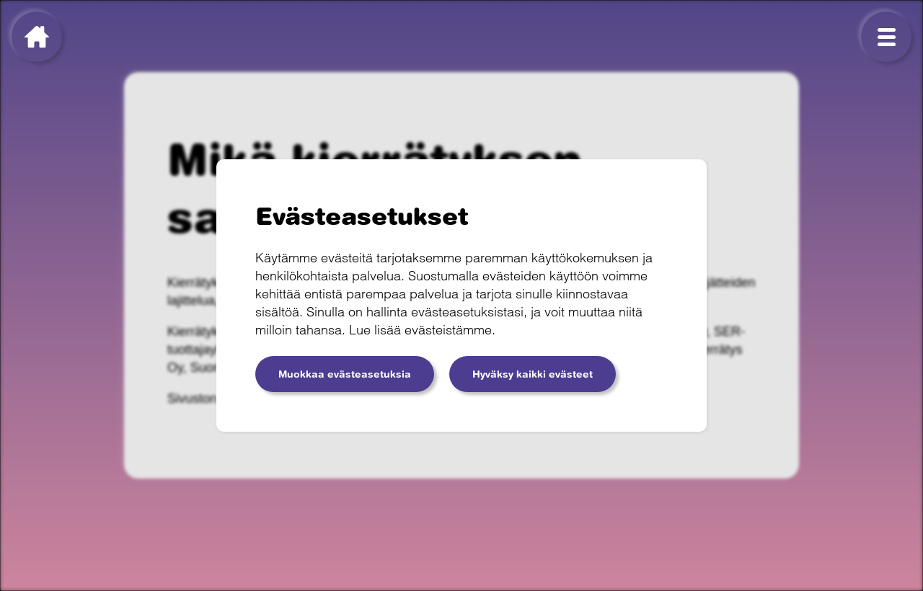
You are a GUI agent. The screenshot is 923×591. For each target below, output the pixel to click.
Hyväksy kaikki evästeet (532, 374)
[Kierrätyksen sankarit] (37, 37)
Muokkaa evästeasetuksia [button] (344, 374)
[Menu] (886, 37)
